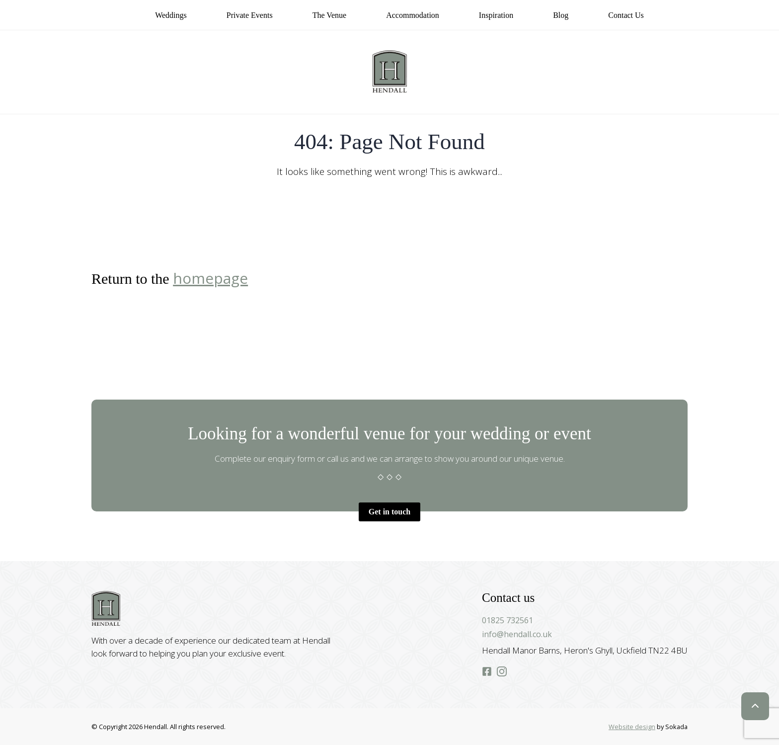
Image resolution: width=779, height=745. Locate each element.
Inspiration (496, 15)
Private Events (250, 15)
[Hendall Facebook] (487, 672)
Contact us (626, 15)
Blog (560, 15)
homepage (210, 278)
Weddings (171, 15)
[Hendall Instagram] (502, 672)
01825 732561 (507, 620)
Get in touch (389, 511)
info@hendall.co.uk (517, 634)
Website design (632, 726)
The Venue (329, 15)
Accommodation (412, 15)
